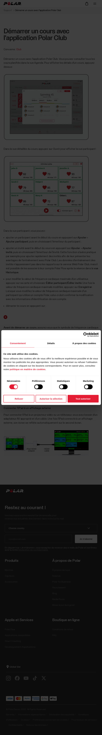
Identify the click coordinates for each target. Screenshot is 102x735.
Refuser (19, 398)
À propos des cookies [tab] (84, 343)
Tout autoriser (83, 398)
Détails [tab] (51, 343)
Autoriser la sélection (51, 398)
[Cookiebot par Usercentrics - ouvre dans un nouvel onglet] (85, 334)
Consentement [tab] (18, 343)
